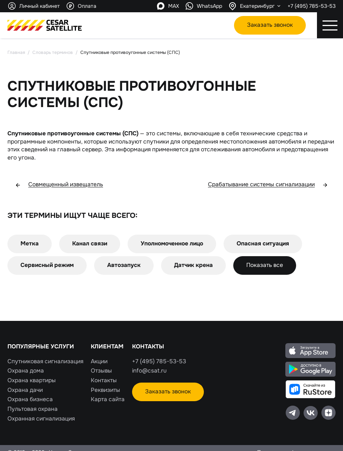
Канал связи (89, 243)
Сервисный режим (47, 265)
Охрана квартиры (31, 380)
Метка (29, 243)
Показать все (264, 265)
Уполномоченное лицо (172, 243)
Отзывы (101, 370)
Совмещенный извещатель (59, 185)
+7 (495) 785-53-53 (312, 6)
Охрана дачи (25, 390)
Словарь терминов (52, 52)
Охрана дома (25, 370)
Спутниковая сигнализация (45, 361)
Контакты (104, 380)
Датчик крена (193, 265)
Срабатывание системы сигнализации (268, 185)
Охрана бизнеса (30, 399)
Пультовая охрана (32, 409)
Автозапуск (124, 265)
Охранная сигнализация (41, 418)
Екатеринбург (257, 6)
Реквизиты (105, 390)
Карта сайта (108, 399)
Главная (16, 52)
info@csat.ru (149, 370)
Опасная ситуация (263, 243)
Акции (99, 361)
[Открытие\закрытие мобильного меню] (330, 25)
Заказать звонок (270, 25)
